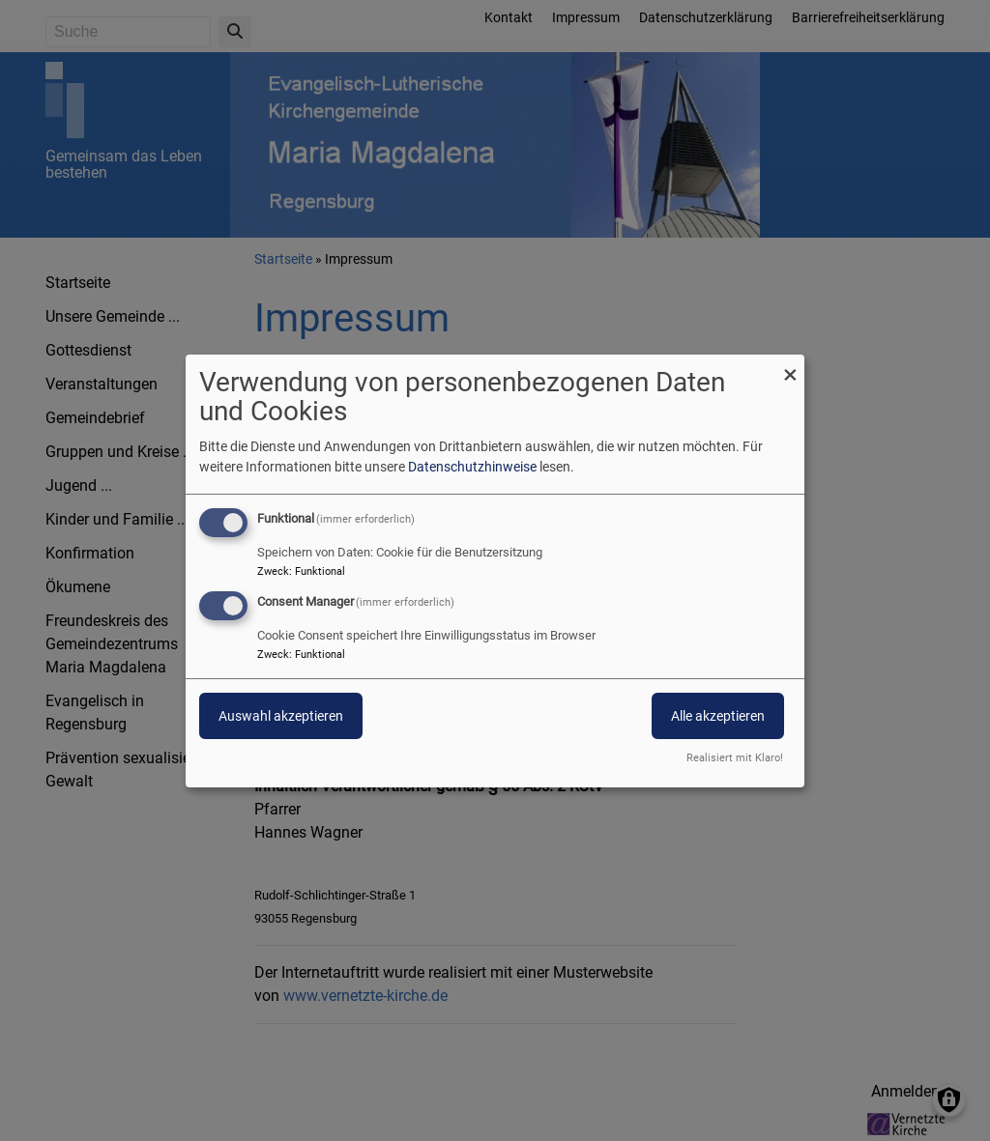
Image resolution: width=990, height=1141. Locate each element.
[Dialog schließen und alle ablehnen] (789, 366)
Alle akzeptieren (718, 716)
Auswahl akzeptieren (280, 716)
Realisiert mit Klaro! (734, 758)
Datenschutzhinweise (472, 466)
